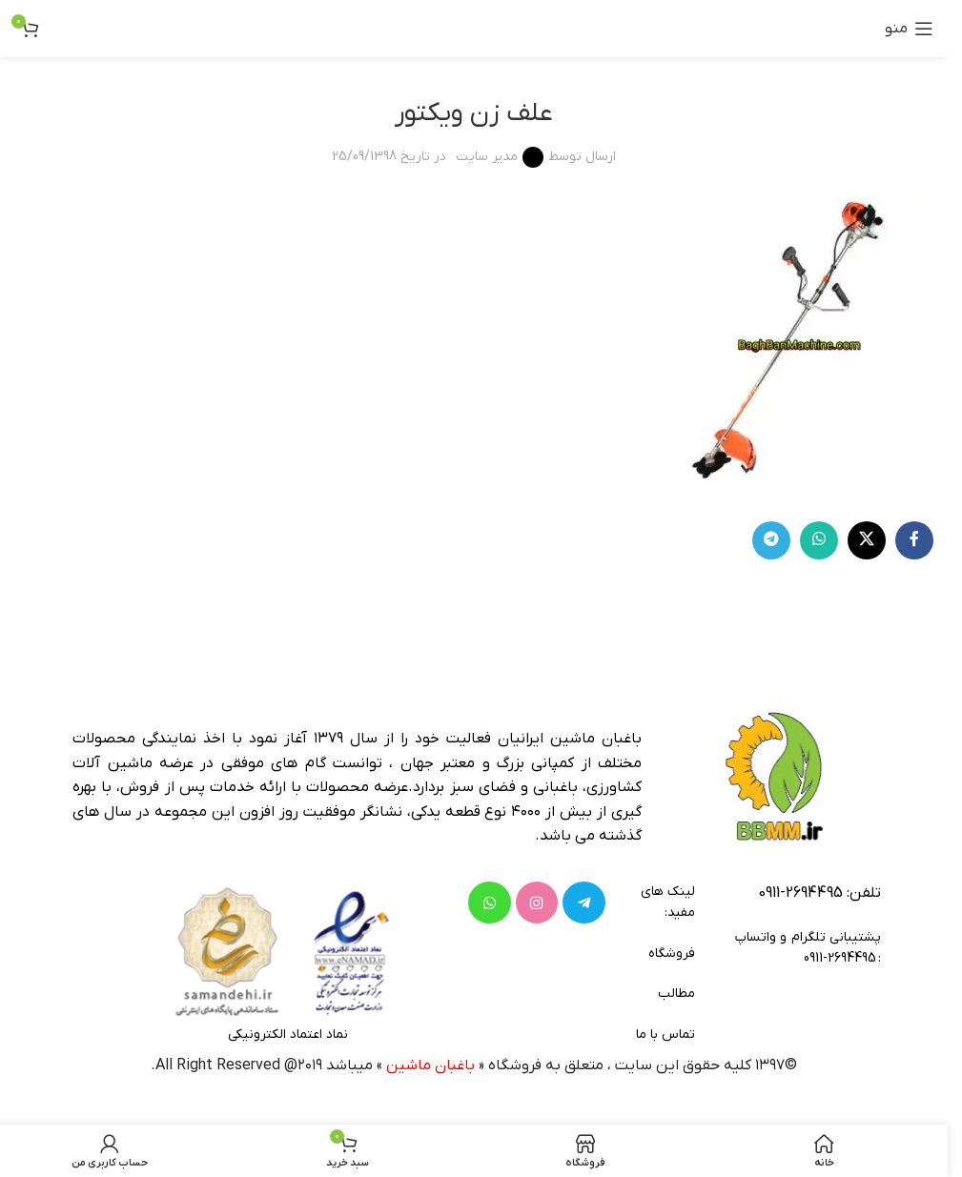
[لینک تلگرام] (771, 540)
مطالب (676, 993)
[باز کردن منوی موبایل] (909, 29)
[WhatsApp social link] (819, 540)
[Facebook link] (914, 540)
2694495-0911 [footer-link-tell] (800, 893)
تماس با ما (665, 1034)
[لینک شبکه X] (867, 540)
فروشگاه (671, 953)
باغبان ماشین (430, 1065)
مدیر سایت (487, 157)
